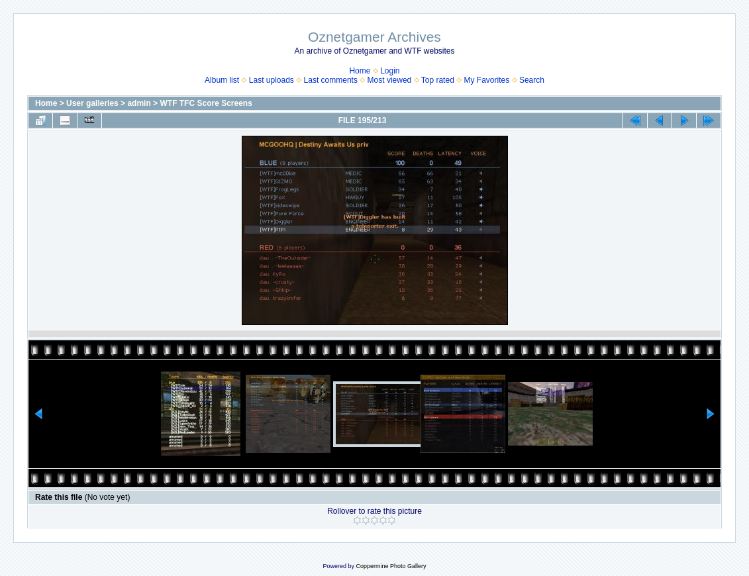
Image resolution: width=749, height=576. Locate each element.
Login (389, 70)
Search (531, 80)
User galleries (92, 103)
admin (138, 103)
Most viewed (390, 80)
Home (359, 70)
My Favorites (487, 80)
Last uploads (271, 80)
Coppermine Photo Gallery (391, 566)
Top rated (437, 80)
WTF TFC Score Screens (206, 103)
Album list (222, 80)
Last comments (331, 80)
